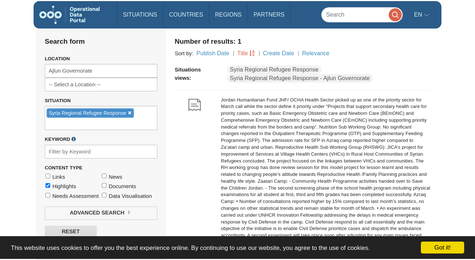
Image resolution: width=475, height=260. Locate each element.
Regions (228, 15)
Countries (186, 15)
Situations (140, 15)
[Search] (362, 14)
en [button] (419, 15)
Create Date (278, 53)
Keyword (60, 139)
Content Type (63, 167)
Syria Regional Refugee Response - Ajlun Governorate (300, 78)
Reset (71, 232)
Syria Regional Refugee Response (274, 69)
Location (57, 58)
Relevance (316, 53)
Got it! (442, 247)
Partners (268, 15)
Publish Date (212, 53)
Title (242, 53)
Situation (58, 100)
